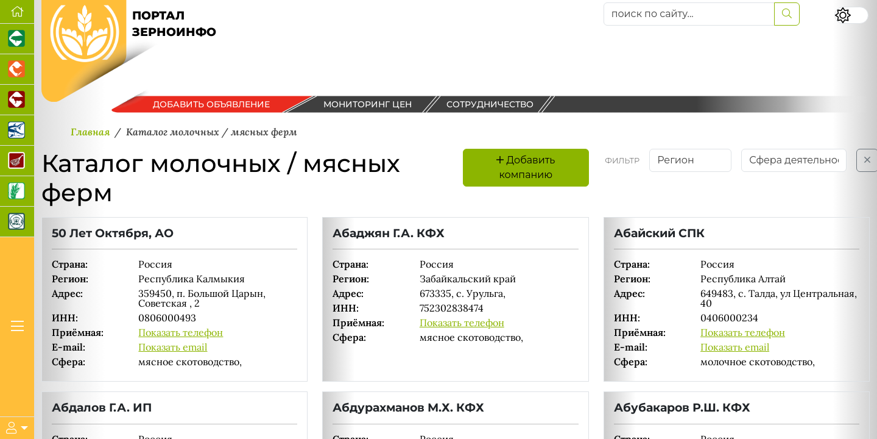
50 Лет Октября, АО (113, 233)
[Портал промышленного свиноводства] (17, 39)
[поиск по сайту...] (689, 14)
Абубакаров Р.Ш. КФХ (682, 407)
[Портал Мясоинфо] (17, 161)
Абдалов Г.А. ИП (102, 407)
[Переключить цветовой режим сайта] (851, 15)
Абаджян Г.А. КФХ (389, 233)
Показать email (172, 347)
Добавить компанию (525, 167)
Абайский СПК (659, 233)
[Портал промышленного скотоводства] (17, 100)
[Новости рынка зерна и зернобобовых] (17, 191)
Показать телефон (180, 332)
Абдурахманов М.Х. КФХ (408, 407)
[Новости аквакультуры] (17, 130)
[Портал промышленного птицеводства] (17, 69)
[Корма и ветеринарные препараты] (17, 222)
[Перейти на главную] (17, 12)
